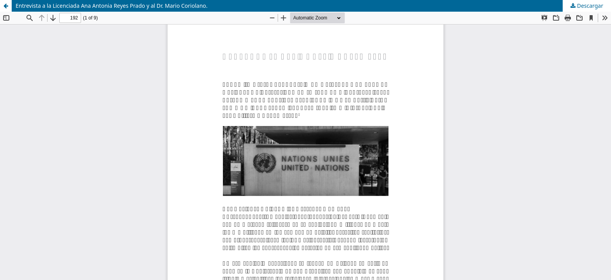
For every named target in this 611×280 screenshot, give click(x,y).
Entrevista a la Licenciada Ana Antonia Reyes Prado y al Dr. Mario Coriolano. (112, 5)
